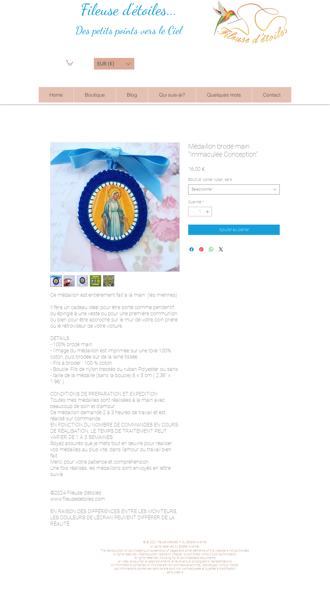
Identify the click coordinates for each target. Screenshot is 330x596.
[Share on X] (221, 249)
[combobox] (234, 189)
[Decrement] (192, 211)
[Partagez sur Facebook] (191, 249)
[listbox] (114, 64)
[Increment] (208, 211)
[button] (69, 62)
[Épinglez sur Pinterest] (201, 249)
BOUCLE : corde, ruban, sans (210, 179)
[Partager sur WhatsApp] (211, 249)
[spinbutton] (200, 211)
